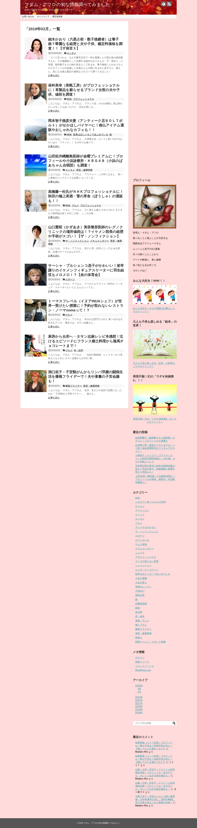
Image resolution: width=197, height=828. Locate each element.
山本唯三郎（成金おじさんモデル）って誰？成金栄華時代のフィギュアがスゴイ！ (155, 448)
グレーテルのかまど (145, 527)
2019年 (139, 709)
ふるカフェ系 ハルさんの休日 (150, 502)
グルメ (75, 205)
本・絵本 (78, 350)
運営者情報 (57, 16)
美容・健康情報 (84, 170)
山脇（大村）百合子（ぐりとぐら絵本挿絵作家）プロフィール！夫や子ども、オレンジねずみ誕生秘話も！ (155, 772)
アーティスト (142, 510)
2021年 (139, 703)
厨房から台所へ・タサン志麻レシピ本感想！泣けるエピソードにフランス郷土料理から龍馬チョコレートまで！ (86, 340)
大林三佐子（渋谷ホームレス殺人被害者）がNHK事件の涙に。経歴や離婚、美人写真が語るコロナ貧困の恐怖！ (155, 799)
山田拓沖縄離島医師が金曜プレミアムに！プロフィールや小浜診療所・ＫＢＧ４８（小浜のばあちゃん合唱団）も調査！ (85, 160)
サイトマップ (43, 16)
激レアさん (141, 625)
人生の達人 (141, 582)
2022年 (139, 700)
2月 (139, 692)
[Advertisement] (155, 96)
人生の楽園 (141, 578)
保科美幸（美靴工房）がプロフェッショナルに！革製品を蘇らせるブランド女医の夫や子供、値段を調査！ (84, 89)
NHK (69, 99)
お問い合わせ (28, 16)
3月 (139, 689)
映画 (137, 608)
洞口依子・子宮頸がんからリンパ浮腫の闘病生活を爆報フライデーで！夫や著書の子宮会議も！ (85, 376)
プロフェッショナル (83, 99)
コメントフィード (144, 666)
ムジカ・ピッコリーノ (147, 570)
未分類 (138, 612)
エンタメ (71, 53)
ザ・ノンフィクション (77, 241)
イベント (140, 514)
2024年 (139, 685)
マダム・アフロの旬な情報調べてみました (67, 4)
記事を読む (54, 75)
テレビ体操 (141, 544)
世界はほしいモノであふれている (90, 134)
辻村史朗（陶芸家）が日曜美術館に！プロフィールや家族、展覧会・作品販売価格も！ (155, 479)
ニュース (140, 553)
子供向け (140, 591)
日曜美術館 (141, 603)
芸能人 (138, 637)
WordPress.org (143, 670)
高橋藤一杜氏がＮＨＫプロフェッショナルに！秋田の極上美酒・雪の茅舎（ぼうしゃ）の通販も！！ (85, 196)
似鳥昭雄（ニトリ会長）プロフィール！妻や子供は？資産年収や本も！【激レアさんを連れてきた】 (154, 745)
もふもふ (140, 506)
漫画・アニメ (142, 620)
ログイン (140, 657)
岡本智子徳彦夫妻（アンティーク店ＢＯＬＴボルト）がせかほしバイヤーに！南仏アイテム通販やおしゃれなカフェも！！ (86, 125)
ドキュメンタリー (99, 241)
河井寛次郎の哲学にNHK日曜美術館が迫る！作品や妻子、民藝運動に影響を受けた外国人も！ (155, 469)
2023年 (139, 697)
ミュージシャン (143, 565)
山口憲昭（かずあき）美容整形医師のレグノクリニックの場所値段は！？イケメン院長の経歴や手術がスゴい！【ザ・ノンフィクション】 (85, 231)
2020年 (139, 706)
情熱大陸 (140, 595)
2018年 (139, 712)
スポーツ (70, 279)
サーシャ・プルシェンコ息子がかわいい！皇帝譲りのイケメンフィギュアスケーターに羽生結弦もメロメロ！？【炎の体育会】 (86, 270)
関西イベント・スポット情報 (150, 642)
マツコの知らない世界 (147, 561)
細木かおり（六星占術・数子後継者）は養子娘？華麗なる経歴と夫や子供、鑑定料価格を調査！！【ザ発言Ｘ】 (85, 43)
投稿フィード (142, 662)
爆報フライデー (73, 386)
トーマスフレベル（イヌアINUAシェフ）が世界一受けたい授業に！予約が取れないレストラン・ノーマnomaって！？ (85, 305)
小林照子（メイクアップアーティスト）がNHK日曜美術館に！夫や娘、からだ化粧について (155, 458)
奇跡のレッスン (143, 586)
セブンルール (142, 540)
